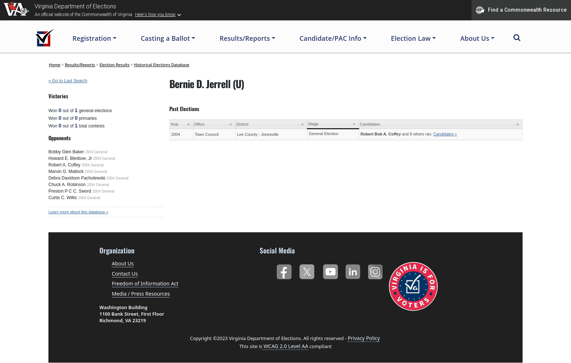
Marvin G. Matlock (66, 171)
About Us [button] (474, 38)
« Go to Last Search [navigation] (67, 80)
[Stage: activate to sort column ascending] (333, 124)
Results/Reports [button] (245, 38)
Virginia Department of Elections (75, 6)
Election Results (114, 64)
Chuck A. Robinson (67, 184)
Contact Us (125, 273)
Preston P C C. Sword (69, 191)
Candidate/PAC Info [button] (331, 38)
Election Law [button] (411, 38)
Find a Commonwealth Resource (521, 10)
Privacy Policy (364, 338)
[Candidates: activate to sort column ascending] (440, 124)
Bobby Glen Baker (66, 151)
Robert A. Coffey (64, 164)
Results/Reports (80, 64)
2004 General (96, 152)
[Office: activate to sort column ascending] (214, 124)
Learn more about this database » (78, 212)
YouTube (330, 270)
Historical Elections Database (161, 64)
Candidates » (445, 134)
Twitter (307, 270)
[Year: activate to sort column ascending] (181, 124)
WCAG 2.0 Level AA (285, 346)
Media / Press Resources (141, 293)
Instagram (376, 270)
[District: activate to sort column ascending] (271, 124)
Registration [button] (91, 38)
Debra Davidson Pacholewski (76, 178)
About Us (123, 263)
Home (54, 64)
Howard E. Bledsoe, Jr (70, 158)
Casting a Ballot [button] (165, 38)
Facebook (284, 270)
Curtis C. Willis (62, 197)
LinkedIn (353, 270)
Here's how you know (155, 14)
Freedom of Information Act (145, 283)
